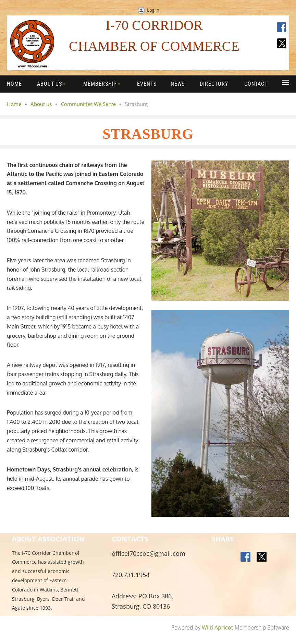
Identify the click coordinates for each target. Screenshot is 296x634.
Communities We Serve (88, 103)
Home (14, 103)
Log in (153, 10)
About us (41, 103)
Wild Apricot (217, 627)
